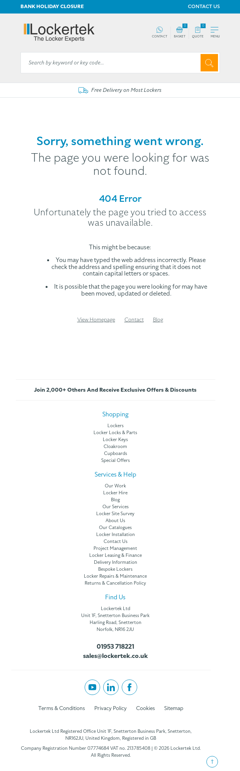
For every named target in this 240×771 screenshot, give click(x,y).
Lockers (115, 426)
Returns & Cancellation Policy (115, 583)
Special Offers (115, 460)
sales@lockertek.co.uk (115, 656)
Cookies (145, 708)
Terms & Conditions (61, 708)
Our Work (115, 486)
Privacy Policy (110, 708)
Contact (134, 319)
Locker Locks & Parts (115, 432)
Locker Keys (115, 439)
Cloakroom (115, 446)
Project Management (115, 548)
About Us (115, 520)
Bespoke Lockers (115, 569)
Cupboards (115, 453)
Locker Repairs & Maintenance (115, 576)
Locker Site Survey (115, 514)
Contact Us (116, 541)
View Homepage (96, 319)
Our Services (115, 507)
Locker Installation (115, 534)
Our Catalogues (115, 527)
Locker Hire (115, 493)
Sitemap (173, 708)
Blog (158, 319)
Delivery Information (115, 562)
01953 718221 (115, 646)
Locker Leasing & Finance (115, 555)
